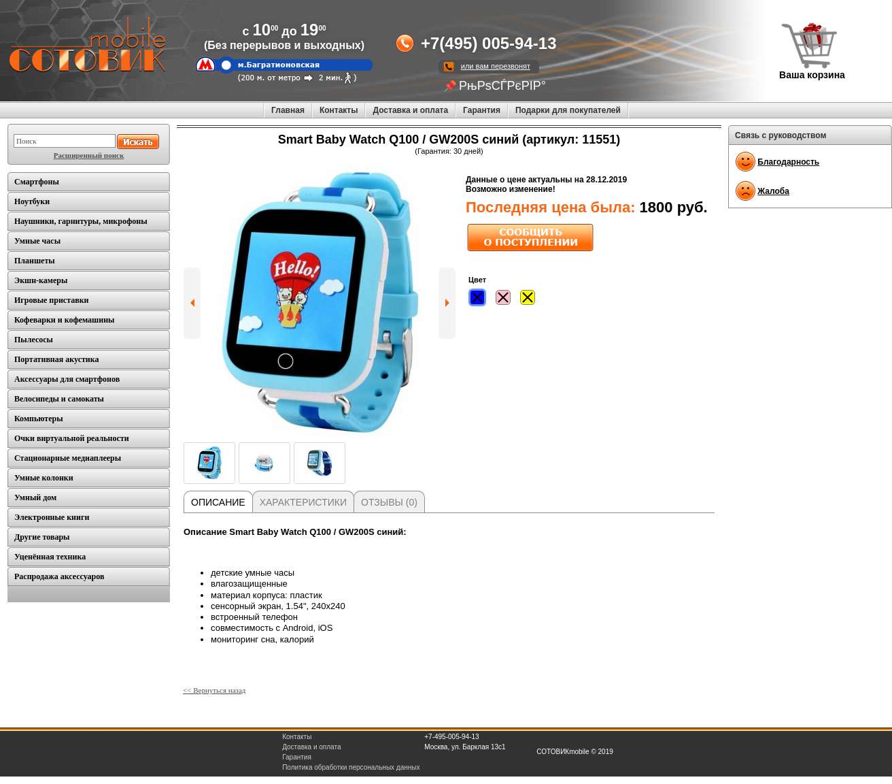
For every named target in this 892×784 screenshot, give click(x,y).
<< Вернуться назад (214, 690)
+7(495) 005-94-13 (488, 43)
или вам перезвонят (495, 66)
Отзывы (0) (389, 502)
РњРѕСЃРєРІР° (502, 86)
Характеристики (303, 502)
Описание (218, 502)
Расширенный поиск (89, 155)
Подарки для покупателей (568, 110)
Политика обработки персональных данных (350, 767)
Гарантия (481, 110)
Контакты (339, 110)
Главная (288, 110)
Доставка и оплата (410, 110)
